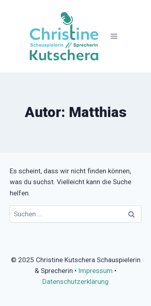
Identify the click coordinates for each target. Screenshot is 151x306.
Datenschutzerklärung (75, 281)
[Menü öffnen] (113, 36)
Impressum (95, 271)
